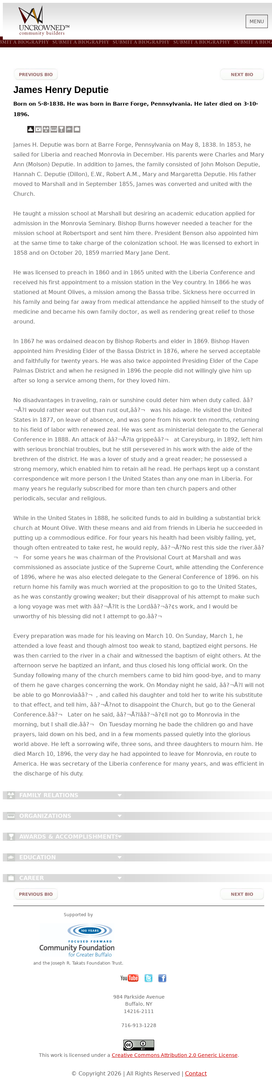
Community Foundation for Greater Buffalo (78, 940)
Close (119, 795)
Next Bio (241, 74)
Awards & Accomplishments (69, 836)
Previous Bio (35, 74)
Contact (196, 1073)
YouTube (129, 978)
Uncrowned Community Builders (44, 21)
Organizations (45, 816)
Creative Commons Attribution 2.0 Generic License (175, 1055)
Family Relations (49, 795)
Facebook (162, 978)
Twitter (148, 978)
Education (37, 857)
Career (31, 878)
